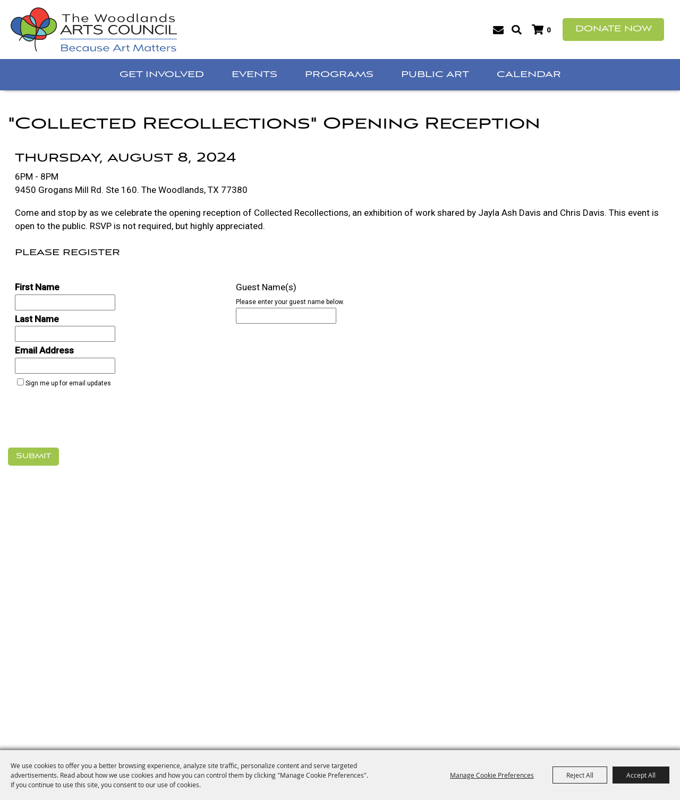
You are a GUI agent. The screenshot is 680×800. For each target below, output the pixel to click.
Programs (339, 74)
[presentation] (88, 420)
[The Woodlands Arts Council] (94, 29)
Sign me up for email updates (68, 383)
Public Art (435, 74)
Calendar (529, 74)
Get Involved (162, 74)
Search (516, 30)
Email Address (44, 350)
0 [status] (548, 30)
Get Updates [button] (498, 30)
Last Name (37, 319)
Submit (33, 456)
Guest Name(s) (266, 287)
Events (254, 74)
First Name (37, 287)
